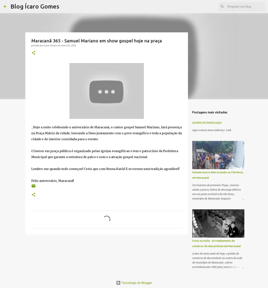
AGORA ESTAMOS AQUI (207, 122)
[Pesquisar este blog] (245, 6)
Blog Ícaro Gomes (34, 6)
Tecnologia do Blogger (134, 282)
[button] (33, 53)
